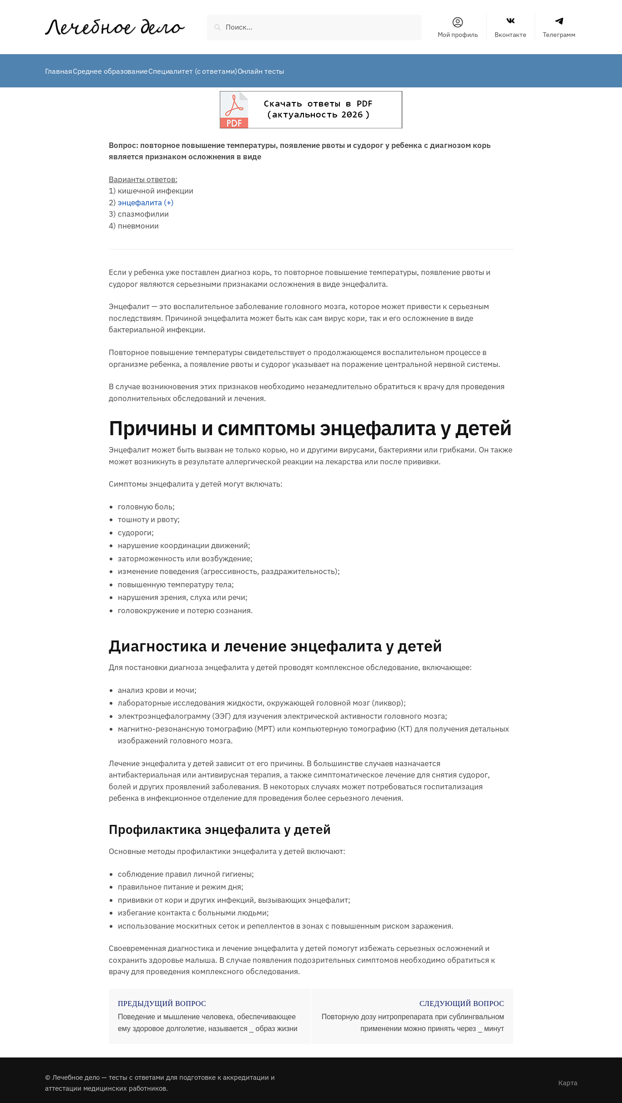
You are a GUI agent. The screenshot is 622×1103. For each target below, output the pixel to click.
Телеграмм (559, 27)
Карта (567, 1077)
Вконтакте (510, 27)
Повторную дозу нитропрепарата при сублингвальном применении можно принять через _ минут (413, 1017)
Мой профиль (458, 27)
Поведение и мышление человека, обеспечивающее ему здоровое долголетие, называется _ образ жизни (208, 1017)
